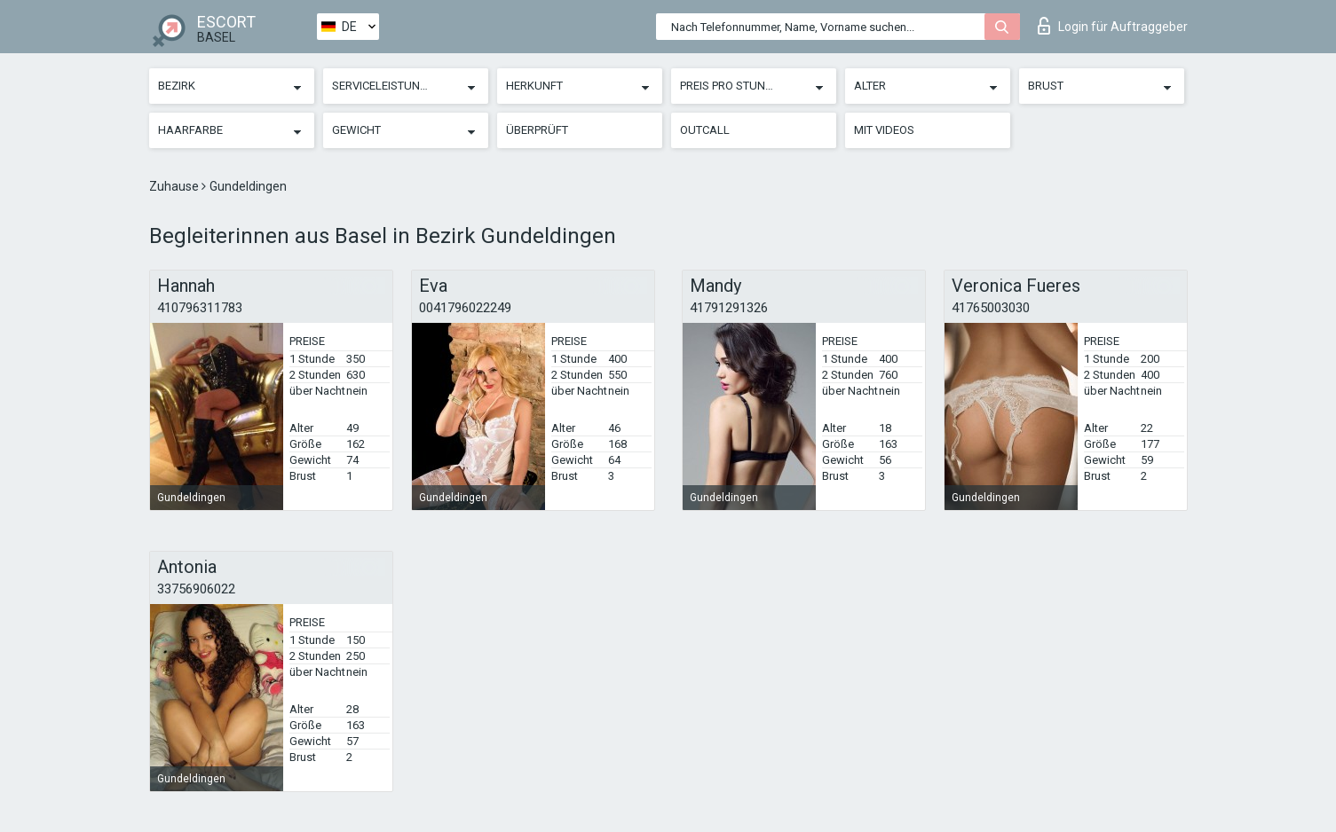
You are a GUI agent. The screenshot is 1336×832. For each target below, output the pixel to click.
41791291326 (729, 308)
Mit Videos (884, 130)
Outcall (705, 130)
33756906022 (196, 589)
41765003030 (991, 308)
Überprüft (537, 130)
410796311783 (199, 308)
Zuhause (175, 186)
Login (1113, 25)
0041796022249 (465, 308)
